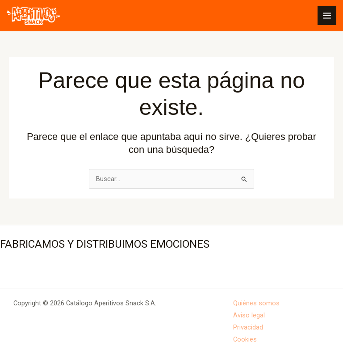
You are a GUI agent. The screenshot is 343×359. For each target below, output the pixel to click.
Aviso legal (249, 315)
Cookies (245, 339)
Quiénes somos (256, 303)
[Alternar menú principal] (327, 15)
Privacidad (248, 327)
